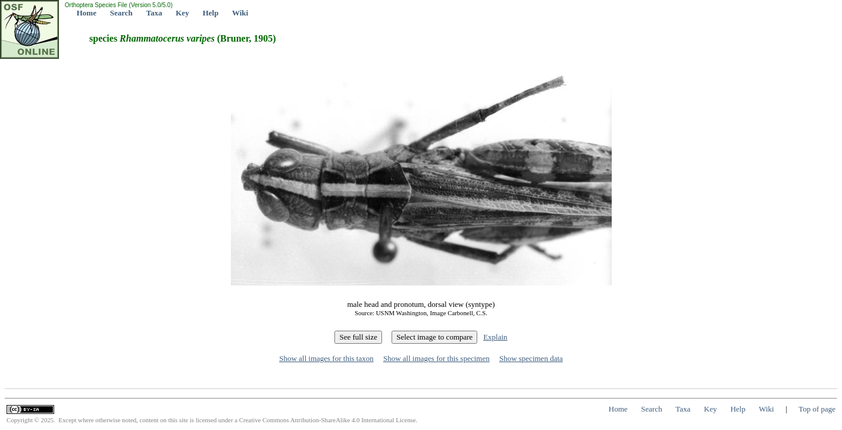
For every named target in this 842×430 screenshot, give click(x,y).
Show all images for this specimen (436, 358)
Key (182, 12)
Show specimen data (531, 358)
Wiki (240, 12)
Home (86, 12)
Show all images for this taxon (326, 358)
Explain (495, 336)
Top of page (817, 408)
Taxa (154, 12)
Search (121, 12)
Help (210, 12)
